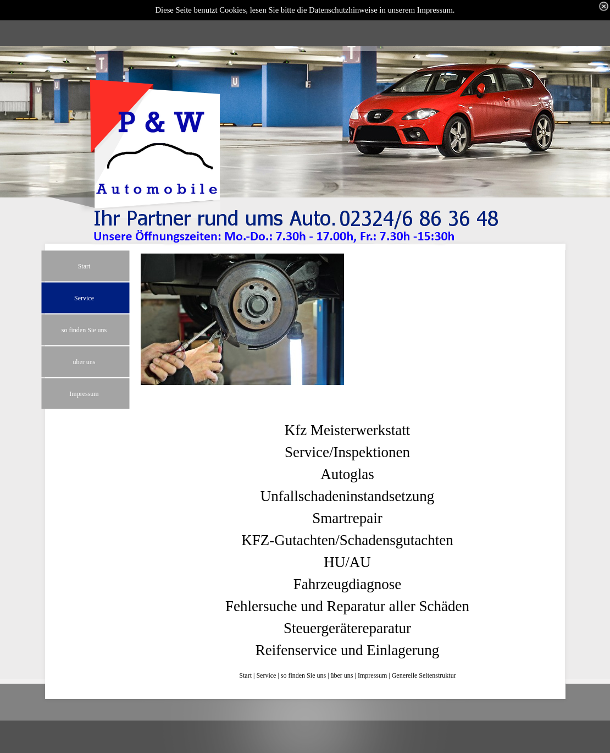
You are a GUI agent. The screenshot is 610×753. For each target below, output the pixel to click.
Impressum (372, 675)
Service (266, 675)
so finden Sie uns (303, 675)
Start (245, 675)
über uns (342, 675)
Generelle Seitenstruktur (424, 675)
